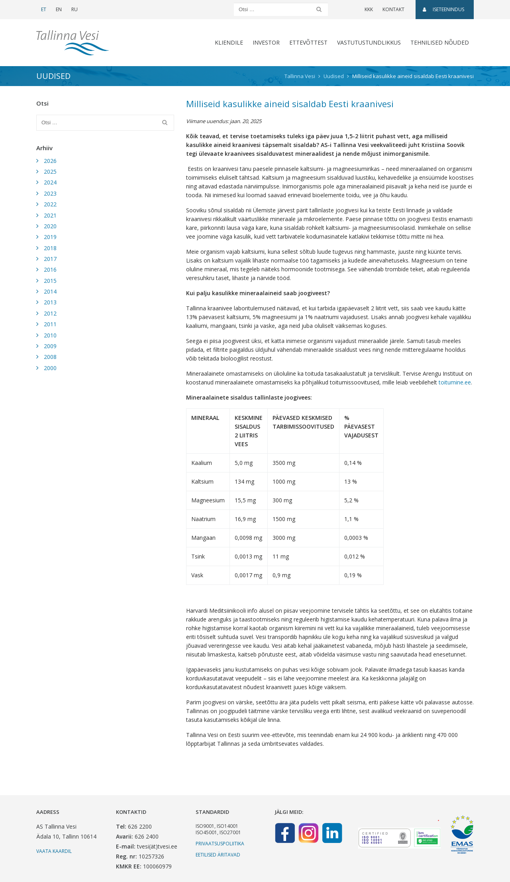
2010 (50, 335)
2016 (50, 269)
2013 (50, 302)
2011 (50, 324)
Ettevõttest (308, 42)
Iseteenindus (443, 9)
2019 (50, 237)
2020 (50, 226)
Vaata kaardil (54, 851)
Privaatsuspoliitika (220, 843)
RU (74, 9)
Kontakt (393, 9)
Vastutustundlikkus (369, 42)
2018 (50, 248)
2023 (50, 193)
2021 (50, 215)
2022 (50, 204)
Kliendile (229, 42)
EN (59, 9)
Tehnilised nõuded (439, 42)
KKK (369, 9)
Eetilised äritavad (218, 854)
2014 (50, 291)
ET (43, 9)
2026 (50, 161)
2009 (50, 346)
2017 (50, 259)
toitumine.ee (455, 382)
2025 (50, 171)
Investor (266, 42)
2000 (50, 368)
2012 (50, 313)
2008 (50, 357)
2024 (50, 182)
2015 (50, 280)
